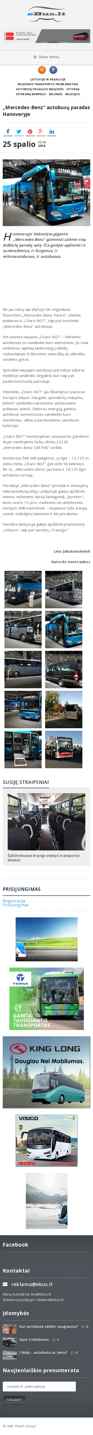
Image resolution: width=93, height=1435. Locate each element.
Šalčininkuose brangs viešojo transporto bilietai (44, 857)
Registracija (14, 901)
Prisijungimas (16, 905)
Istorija (73, 89)
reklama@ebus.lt (32, 1284)
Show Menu (46, 56)
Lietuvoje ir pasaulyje (48, 79)
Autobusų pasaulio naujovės (40, 89)
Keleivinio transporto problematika (48, 84)
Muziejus (72, 94)
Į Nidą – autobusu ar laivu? (43, 1352)
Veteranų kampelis (31, 94)
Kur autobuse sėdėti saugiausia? (48, 1326)
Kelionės (55, 94)
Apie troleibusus (34, 1339)
